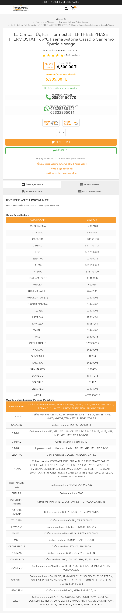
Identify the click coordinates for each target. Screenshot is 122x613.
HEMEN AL (61, 151)
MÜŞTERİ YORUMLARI (90, 191)
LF (76, 51)
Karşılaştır (80, 164)
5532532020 (92, 252)
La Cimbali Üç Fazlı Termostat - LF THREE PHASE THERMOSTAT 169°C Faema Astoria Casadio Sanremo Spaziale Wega (62, 25)
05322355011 (62, 113)
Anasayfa (61, 19)
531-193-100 (92, 246)
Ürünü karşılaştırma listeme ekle (54, 164)
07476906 (92, 298)
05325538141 (62, 109)
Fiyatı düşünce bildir (61, 169)
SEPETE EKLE (61, 142)
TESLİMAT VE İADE (32, 191)
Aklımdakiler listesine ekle (61, 173)
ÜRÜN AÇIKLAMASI (32, 184)
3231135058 (92, 265)
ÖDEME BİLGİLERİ (90, 184)
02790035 (92, 259)
